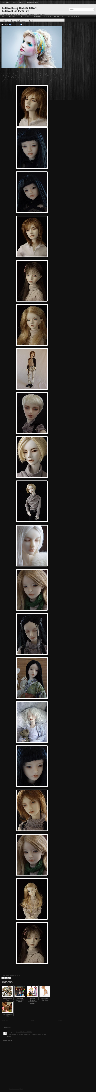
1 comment (25, 24)
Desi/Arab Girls (59, 16)
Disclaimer (5, 3)
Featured (47, 16)
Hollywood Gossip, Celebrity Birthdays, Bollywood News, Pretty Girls (20, 9)
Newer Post (5, 1020)
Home (3, 16)
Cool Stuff (13, 24)
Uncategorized (73, 16)
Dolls (18, 24)
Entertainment (24, 16)
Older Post (59, 1020)
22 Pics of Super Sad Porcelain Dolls (18, 21)
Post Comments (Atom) (16, 1089)
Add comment (7, 1040)
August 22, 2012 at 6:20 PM (24, 1032)
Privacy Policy (18, 3)
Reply (9, 1036)
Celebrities (37, 16)
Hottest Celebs (32, 3)
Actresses (12, 16)
